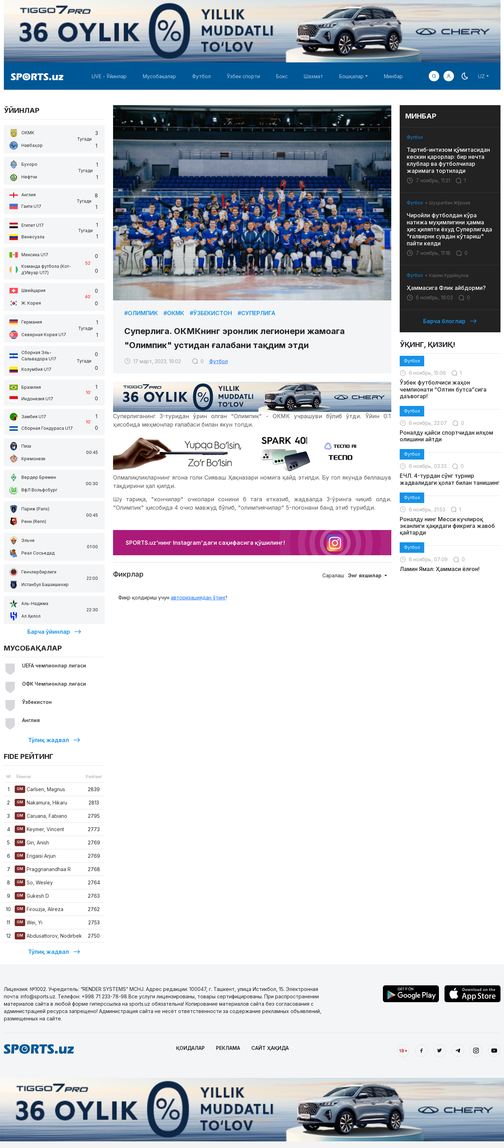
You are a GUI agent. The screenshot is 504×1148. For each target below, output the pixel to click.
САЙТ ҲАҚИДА (270, 1048)
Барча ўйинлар (54, 631)
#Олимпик (141, 313)
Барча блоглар (450, 321)
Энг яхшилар (365, 575)
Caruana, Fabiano (41, 816)
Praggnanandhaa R (43, 869)
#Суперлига (256, 313)
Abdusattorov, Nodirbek (48, 935)
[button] (448, 76)
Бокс (282, 76)
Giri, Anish (32, 842)
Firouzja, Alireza (39, 909)
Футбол (201, 76)
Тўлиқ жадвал (54, 739)
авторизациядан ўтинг (198, 597)
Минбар (393, 76)
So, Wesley (34, 882)
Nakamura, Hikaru (41, 802)
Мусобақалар (159, 76)
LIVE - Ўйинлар (109, 76)
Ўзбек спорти (243, 76)
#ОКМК (173, 313)
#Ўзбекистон (211, 313)
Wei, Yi (28, 922)
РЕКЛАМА (228, 1048)
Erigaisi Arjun (35, 856)
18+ (403, 1050)
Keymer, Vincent (39, 829)
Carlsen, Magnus (40, 789)
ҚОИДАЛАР (190, 1048)
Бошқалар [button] (351, 76)
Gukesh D (32, 895)
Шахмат (313, 76)
